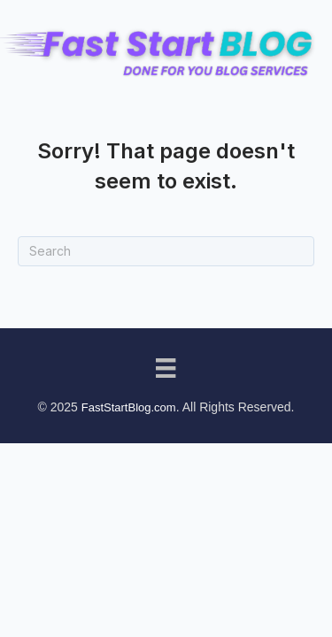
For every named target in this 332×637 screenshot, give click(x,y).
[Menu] (165, 368)
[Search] (166, 251)
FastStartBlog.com (128, 407)
